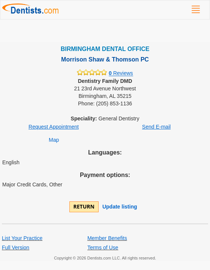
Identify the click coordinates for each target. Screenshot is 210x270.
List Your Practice (22, 238)
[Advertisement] (105, 31)
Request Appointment (53, 127)
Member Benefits (107, 238)
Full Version (15, 247)
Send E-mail (156, 127)
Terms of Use (102, 247)
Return (84, 206)
